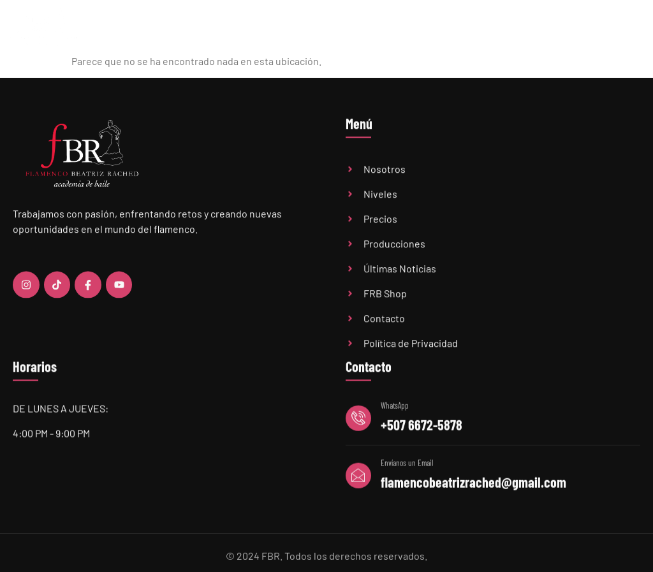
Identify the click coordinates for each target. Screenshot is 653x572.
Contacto (623, 28)
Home (268, 28)
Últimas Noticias (471, 28)
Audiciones (531, 28)
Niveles (373, 28)
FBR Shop (579, 28)
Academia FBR (315, 28)
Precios (418, 28)
